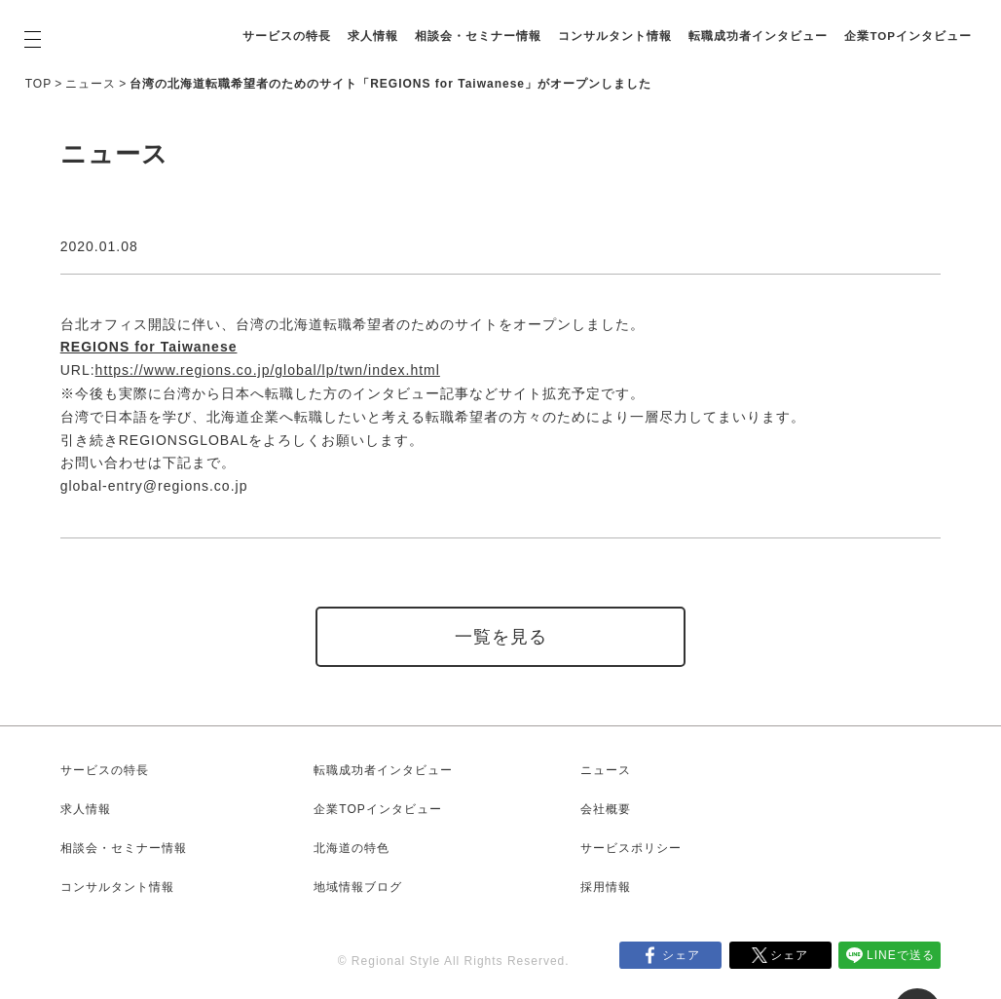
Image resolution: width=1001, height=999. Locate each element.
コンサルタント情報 (725, 26)
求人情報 (483, 26)
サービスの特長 (396, 26)
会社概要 (605, 809)
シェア (681, 955)
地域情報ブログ (358, 887)
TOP (38, 84)
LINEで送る (901, 955)
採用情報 (605, 887)
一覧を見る (501, 637)
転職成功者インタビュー (868, 26)
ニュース (90, 84)
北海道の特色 (351, 848)
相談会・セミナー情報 (588, 26)
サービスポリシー (631, 848)
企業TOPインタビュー (416, 46)
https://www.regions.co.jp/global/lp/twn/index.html (267, 370)
